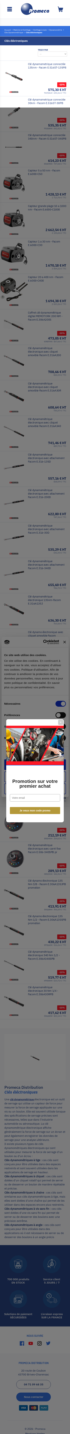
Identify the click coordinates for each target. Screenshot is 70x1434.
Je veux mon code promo (35, 756)
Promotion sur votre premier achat (35, 730)
